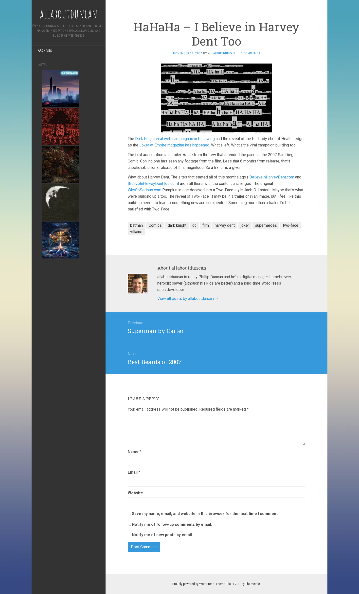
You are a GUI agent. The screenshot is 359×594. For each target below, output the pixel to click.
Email (134, 472)
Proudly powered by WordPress (193, 584)
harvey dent (225, 225)
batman (136, 225)
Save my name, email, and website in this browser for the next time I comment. (205, 513)
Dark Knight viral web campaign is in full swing (175, 138)
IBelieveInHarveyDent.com (271, 177)
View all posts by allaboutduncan (188, 298)
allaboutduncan (221, 53)
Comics (155, 225)
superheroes (266, 225)
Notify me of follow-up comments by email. (172, 524)
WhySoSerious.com (144, 190)
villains (136, 231)
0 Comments (250, 53)
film (205, 225)
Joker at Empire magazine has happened (174, 145)
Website (135, 493)
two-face (290, 225)
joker (245, 225)
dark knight (177, 225)
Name (134, 451)
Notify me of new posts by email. (162, 534)
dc (194, 225)
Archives (45, 50)
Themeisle (252, 584)
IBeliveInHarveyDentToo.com (153, 183)
